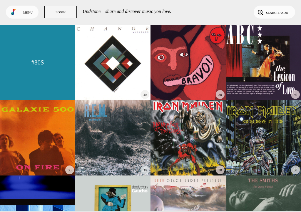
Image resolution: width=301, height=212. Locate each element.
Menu (28, 12)
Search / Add (272, 12)
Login (61, 12)
